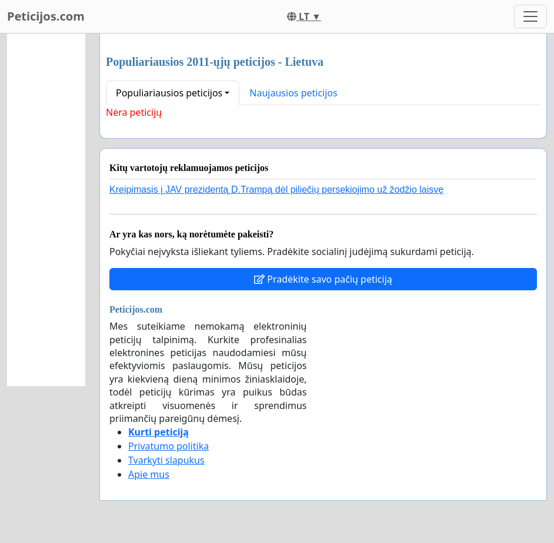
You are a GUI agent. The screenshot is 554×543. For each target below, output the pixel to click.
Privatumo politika (168, 446)
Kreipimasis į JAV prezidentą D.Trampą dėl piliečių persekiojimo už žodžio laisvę (276, 190)
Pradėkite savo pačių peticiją (323, 279)
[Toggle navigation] (530, 16)
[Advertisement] (46, 209)
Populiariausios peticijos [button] (169, 92)
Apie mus (148, 474)
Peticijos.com (46, 16)
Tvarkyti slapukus (166, 460)
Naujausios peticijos (293, 92)
